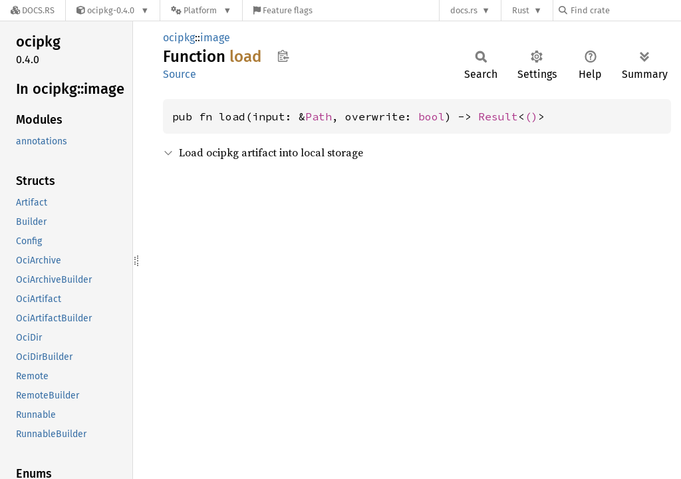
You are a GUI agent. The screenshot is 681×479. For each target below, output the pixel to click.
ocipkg (179, 37)
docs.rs (463, 10)
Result (498, 116)
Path (318, 116)
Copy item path (283, 56)
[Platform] (201, 10)
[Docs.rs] (32, 10)
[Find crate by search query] (625, 10)
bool (431, 116)
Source (179, 74)
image (215, 37)
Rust (520, 10)
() (531, 116)
